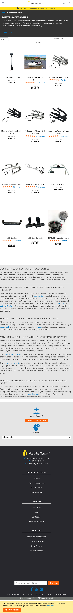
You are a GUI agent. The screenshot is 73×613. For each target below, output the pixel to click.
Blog (36, 512)
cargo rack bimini (11, 363)
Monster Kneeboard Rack (11, 185)
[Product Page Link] (11, 62)
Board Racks (36, 488)
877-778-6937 (38, 461)
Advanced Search (15, 594)
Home (4, 12)
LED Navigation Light (11, 77)
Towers (36, 478)
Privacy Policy (35, 594)
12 (40, 83)
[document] (37, 607)
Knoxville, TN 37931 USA (37, 464)
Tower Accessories (36, 483)
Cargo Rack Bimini (58, 185)
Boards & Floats (36, 492)
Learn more (50, 606)
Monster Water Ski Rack (35, 185)
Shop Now (52, 8)
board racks (33, 394)
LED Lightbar (12, 238)
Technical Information (36, 537)
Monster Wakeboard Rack (58, 77)
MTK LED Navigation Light (58, 238)
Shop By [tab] (4, 39)
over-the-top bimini (12, 354)
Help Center (36, 546)
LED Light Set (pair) (35, 238)
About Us (36, 508)
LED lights (38, 296)
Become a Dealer (36, 522)
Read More (7, 32)
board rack (4, 327)
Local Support (36, 551)
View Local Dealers (36, 420)
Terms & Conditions (56, 594)
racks (39, 327)
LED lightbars (59, 303)
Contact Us (36, 517)
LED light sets (6, 306)
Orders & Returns (36, 541)
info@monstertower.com (38, 458)
